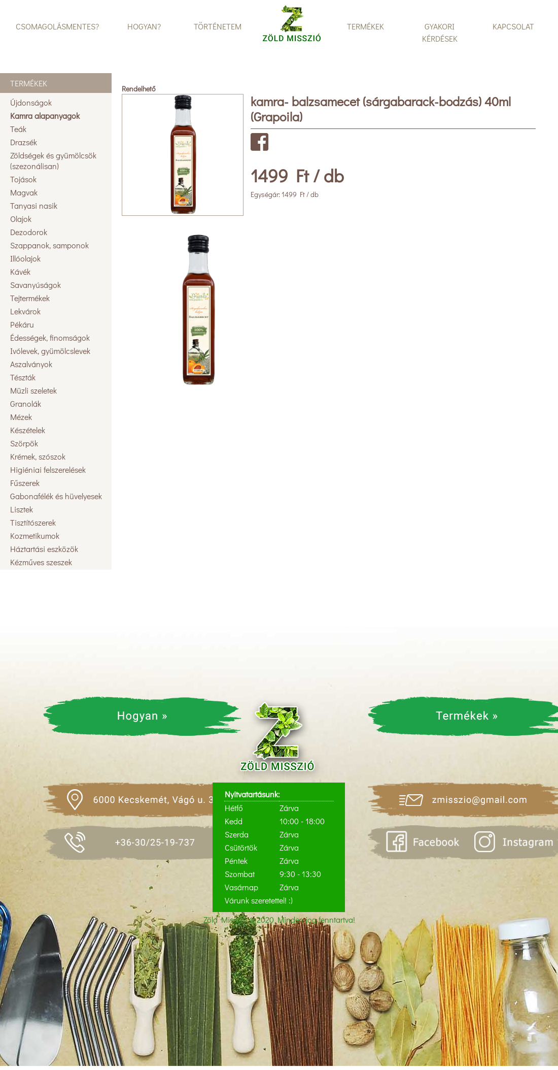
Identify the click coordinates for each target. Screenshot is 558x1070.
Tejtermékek (30, 298)
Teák (18, 128)
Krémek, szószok (37, 456)
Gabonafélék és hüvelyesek (56, 496)
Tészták (23, 377)
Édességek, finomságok (50, 337)
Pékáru (22, 324)
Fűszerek (25, 482)
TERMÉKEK (365, 26)
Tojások (23, 179)
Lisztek (21, 509)
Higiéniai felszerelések (48, 469)
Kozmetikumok (34, 535)
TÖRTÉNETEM (217, 26)
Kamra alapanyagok (45, 115)
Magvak (24, 192)
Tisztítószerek (33, 522)
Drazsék (23, 142)
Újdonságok (31, 102)
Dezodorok (28, 231)
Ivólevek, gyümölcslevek (50, 350)
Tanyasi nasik (33, 205)
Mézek (21, 416)
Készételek (27, 430)
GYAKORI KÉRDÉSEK (440, 32)
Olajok (20, 218)
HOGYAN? (144, 26)
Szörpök (24, 443)
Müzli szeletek (33, 390)
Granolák (25, 403)
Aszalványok (31, 364)
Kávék (20, 271)
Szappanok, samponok (49, 245)
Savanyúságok (35, 284)
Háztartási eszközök (44, 548)
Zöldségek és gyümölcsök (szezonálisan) (53, 160)
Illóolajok (25, 258)
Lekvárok (25, 311)
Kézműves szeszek (41, 562)
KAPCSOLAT (513, 26)
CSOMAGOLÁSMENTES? (57, 26)
